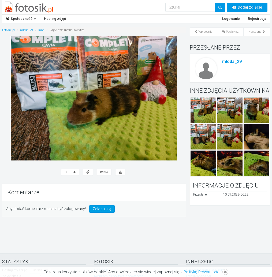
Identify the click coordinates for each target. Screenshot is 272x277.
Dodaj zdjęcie (247, 7)
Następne (256, 31)
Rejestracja (257, 19)
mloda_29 (232, 61)
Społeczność (21, 19)
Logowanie (231, 19)
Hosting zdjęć (55, 19)
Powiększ (230, 31)
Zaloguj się (102, 209)
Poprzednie (203, 31)
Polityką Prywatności (202, 271)
